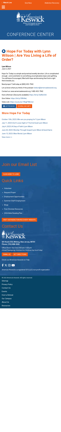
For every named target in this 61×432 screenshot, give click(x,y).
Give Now (28, 3)
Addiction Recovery (52, 3)
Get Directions (20, 254)
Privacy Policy (7, 284)
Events (4, 291)
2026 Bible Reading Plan (13, 213)
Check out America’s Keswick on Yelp (15, 260)
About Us (5, 302)
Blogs (6, 205)
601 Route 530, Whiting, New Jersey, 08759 (18, 242)
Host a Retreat (7, 295)
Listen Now (9, 106)
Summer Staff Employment (14, 201)
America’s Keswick (13, 278)
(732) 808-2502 (14, 244)
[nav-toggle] (3, 8)
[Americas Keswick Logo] (30, 19)
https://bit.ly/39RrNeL (19, 98)
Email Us (6, 254)
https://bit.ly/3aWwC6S (38, 95)
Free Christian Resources (13, 209)
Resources (6, 306)
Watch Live (7, 3)
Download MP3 (24, 106)
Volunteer (8, 188)
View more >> (7, 137)
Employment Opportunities (14, 197)
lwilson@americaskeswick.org (45, 88)
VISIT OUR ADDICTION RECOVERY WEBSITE (19, 220)
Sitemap (5, 281)
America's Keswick (8, 270)
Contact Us (12, 226)
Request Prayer (10, 192)
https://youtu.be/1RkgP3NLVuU (22, 102)
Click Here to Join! (11, 174)
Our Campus (7, 298)
